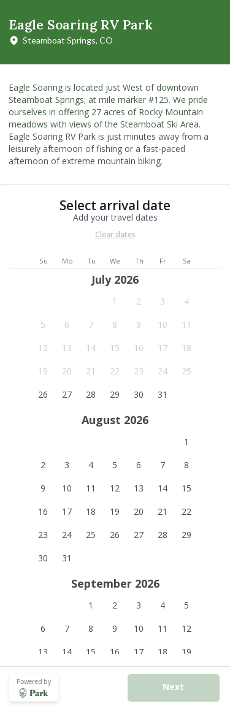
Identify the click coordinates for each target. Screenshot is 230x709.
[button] (115, 301)
